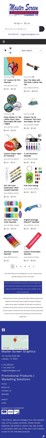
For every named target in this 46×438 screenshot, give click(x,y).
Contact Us (6, 391)
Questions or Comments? (12, 408)
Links (3, 403)
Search (4, 399)
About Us (5, 387)
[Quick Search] (20, 29)
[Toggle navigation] (3, 41)
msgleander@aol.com (29, 34)
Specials (5, 394)
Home (4, 384)
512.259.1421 (13, 34)
